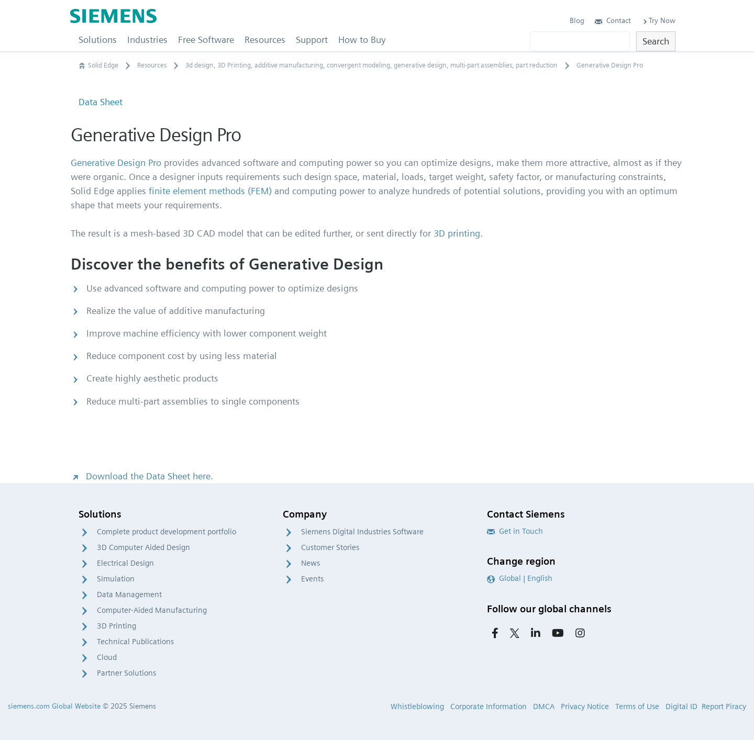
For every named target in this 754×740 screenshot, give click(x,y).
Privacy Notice (585, 706)
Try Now (658, 20)
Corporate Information (488, 706)
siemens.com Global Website (54, 706)
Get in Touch (515, 531)
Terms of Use (637, 706)
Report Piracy (724, 706)
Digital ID (681, 706)
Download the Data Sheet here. (142, 475)
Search (655, 41)
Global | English (519, 578)
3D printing (457, 233)
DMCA (544, 706)
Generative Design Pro (116, 162)
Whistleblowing (417, 706)
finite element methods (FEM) (210, 190)
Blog (577, 20)
